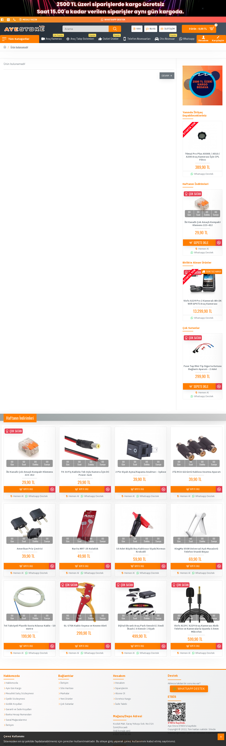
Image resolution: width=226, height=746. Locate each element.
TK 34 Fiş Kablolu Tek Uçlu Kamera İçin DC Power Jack (85, 473)
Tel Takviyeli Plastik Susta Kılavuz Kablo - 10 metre (30, 624)
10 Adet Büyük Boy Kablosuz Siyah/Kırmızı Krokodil (140, 549)
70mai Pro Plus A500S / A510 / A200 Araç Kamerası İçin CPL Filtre (202, 156)
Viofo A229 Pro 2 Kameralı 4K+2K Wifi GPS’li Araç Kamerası (202, 302)
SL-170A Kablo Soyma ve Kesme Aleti (85, 622)
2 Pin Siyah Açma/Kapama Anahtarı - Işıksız (140, 471)
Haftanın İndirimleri (20, 418)
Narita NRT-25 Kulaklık (85, 547)
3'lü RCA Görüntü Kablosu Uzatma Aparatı (196, 471)
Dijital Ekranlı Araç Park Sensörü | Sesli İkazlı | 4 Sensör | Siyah (141, 624)
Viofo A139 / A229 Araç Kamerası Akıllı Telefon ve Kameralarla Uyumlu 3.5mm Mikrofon (196, 625)
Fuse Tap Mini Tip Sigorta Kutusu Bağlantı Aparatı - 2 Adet (203, 368)
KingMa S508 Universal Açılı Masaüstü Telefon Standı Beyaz (196, 549)
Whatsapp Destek (191, 684)
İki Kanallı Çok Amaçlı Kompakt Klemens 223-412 (203, 224)
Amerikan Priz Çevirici (30, 547)
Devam (165, 75)
